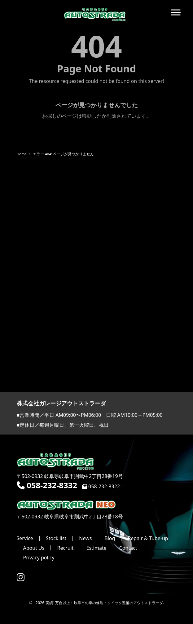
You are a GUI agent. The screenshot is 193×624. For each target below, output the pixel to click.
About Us (34, 547)
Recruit (65, 547)
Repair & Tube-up (148, 538)
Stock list (56, 538)
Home (22, 154)
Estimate (96, 547)
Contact (128, 547)
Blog (109, 538)
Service (25, 538)
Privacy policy (39, 557)
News (85, 538)
